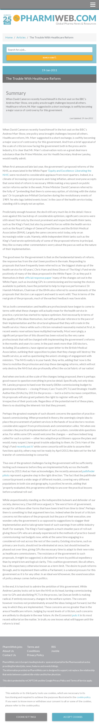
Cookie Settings (26, 717)
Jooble (55, 650)
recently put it (25, 446)
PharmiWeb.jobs (12, 646)
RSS (53, 646)
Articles (21, 37)
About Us (8, 650)
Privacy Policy (35, 655)
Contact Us (9, 655)
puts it (76, 615)
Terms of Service (78, 680)
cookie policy (83, 697)
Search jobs (49, 58)
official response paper (38, 277)
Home (9, 37)
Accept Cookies (72, 717)
